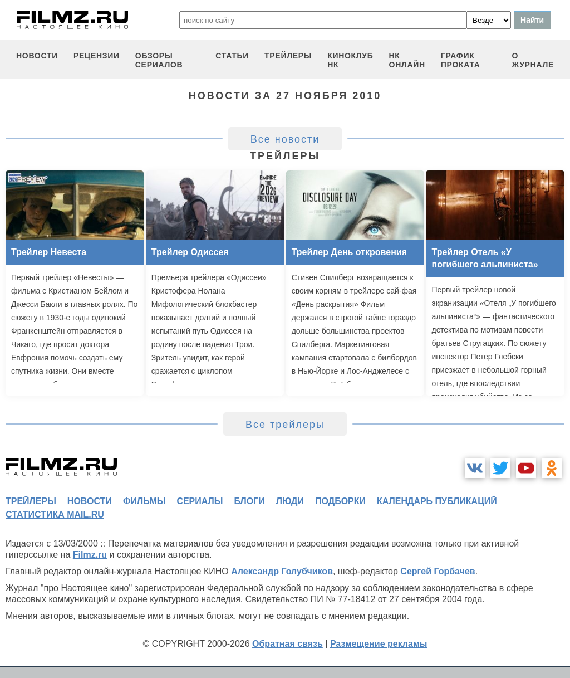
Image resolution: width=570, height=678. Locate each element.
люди (290, 501)
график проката (460, 60)
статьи (232, 55)
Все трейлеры (285, 424)
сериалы (199, 501)
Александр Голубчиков (282, 571)
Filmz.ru (90, 554)
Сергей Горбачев (437, 571)
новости (37, 55)
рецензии (96, 55)
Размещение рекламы (379, 643)
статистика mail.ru (55, 514)
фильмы (144, 501)
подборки (340, 501)
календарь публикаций (437, 501)
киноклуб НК (350, 60)
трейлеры (288, 55)
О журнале (533, 60)
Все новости (285, 139)
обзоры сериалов (159, 60)
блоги (249, 501)
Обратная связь (287, 643)
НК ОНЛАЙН (407, 60)
